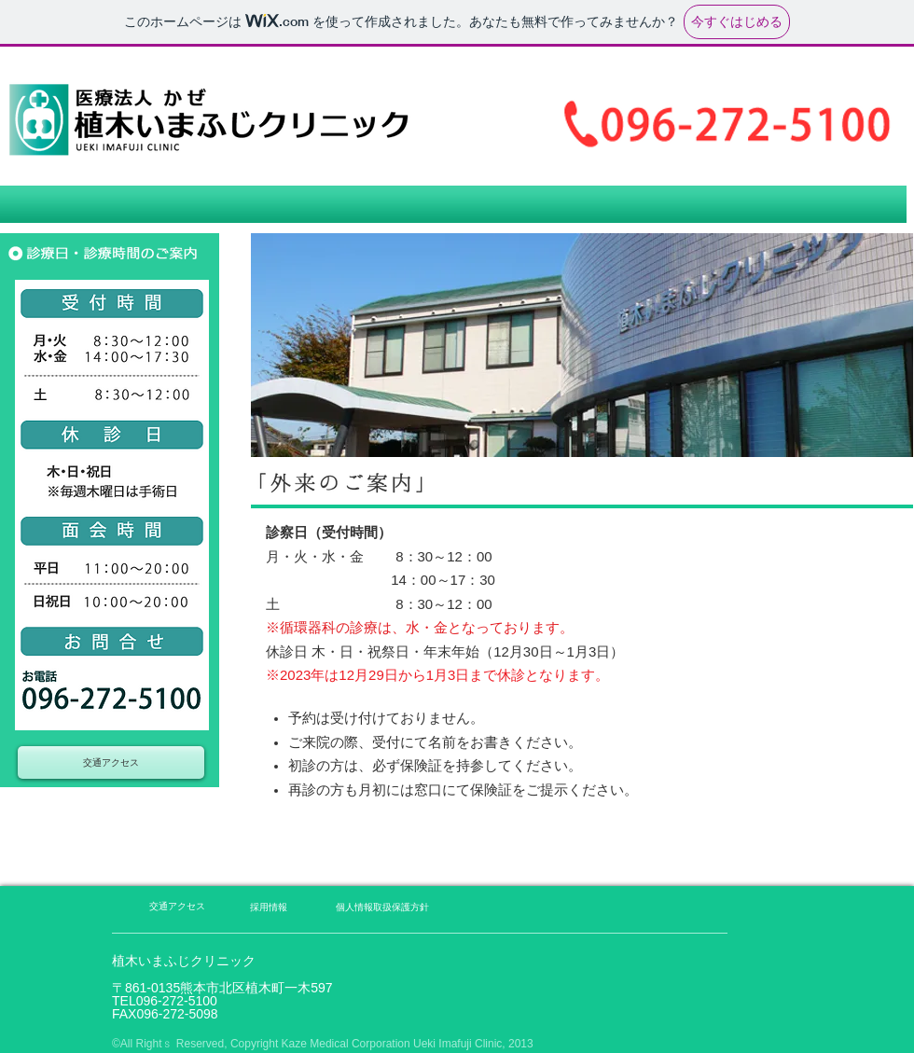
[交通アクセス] (111, 762)
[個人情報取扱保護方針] (382, 907)
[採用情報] (268, 907)
